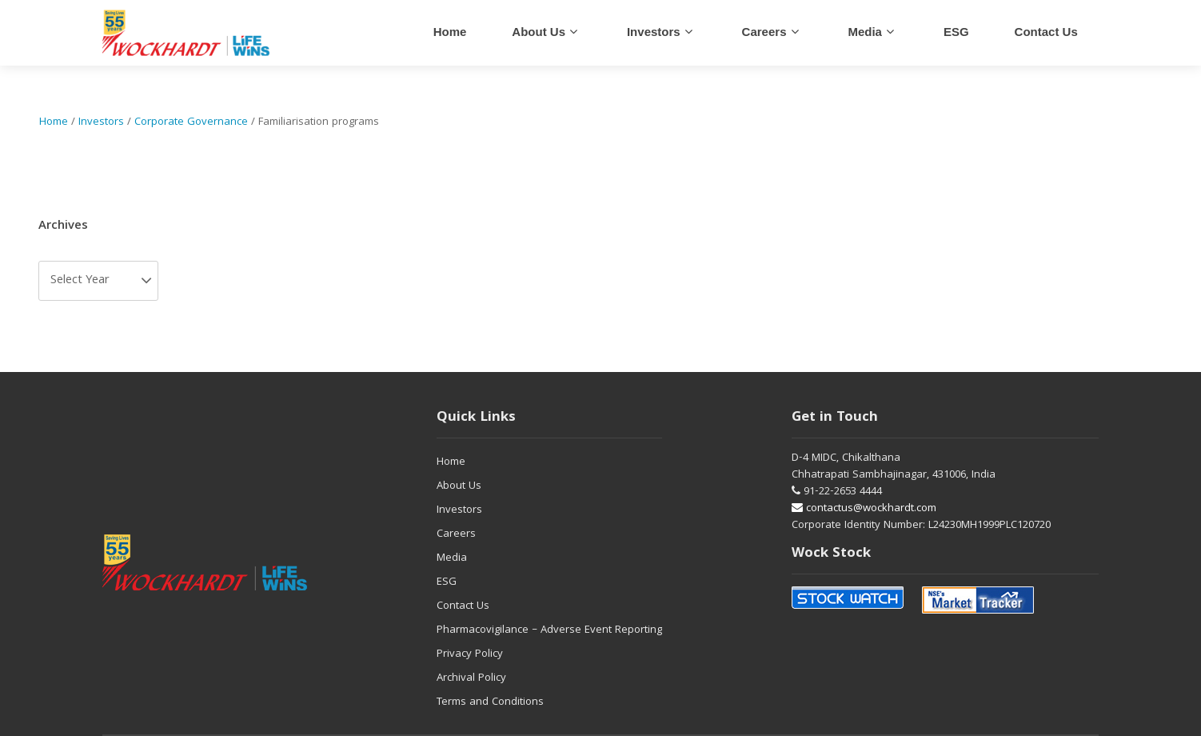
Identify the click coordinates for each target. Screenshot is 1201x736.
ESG (956, 31)
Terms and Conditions (490, 702)
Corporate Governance (191, 122)
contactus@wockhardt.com (864, 509)
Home (450, 31)
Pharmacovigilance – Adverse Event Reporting (549, 630)
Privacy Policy (470, 654)
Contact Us (463, 606)
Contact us (1046, 31)
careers (764, 31)
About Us (538, 31)
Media (865, 31)
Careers (456, 534)
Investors (653, 31)
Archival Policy (471, 678)
